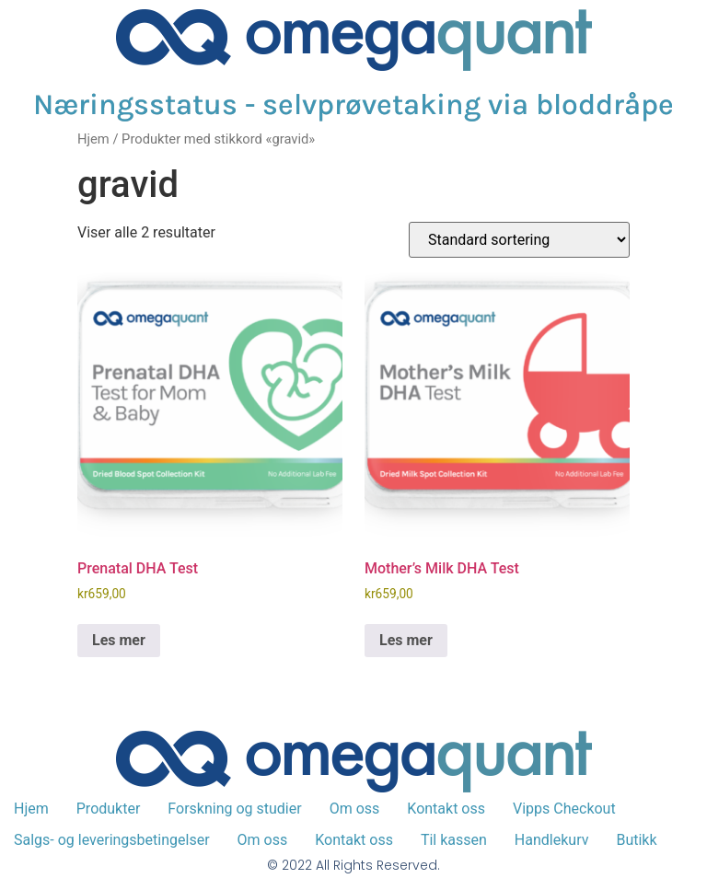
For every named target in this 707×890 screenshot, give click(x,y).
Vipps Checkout (564, 808)
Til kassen (454, 840)
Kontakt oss (446, 808)
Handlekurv (552, 840)
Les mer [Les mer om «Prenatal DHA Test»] (118, 640)
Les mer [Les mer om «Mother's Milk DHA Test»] (406, 640)
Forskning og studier (234, 808)
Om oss (355, 808)
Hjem (93, 139)
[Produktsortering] (519, 240)
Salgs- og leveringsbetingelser (112, 840)
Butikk (636, 840)
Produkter (108, 808)
